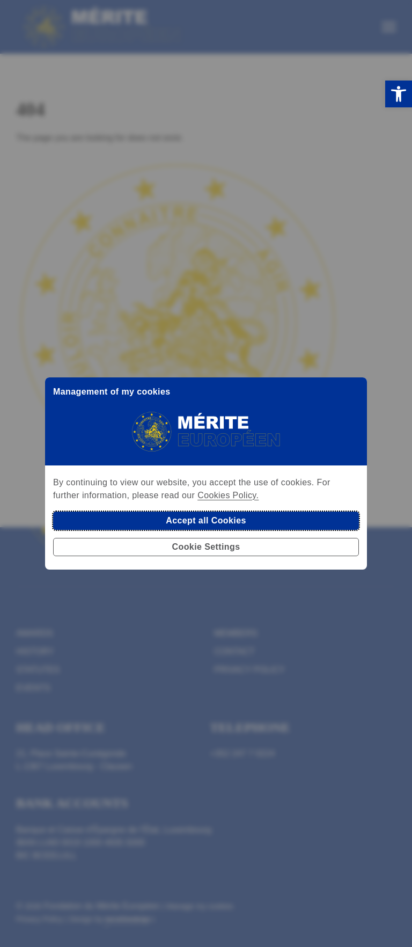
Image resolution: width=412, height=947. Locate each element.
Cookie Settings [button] (206, 546)
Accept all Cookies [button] (206, 520)
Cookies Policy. (228, 495)
